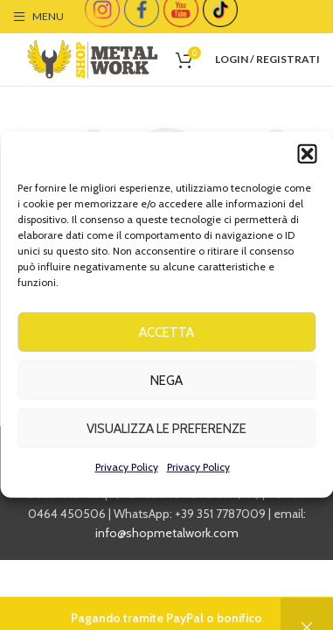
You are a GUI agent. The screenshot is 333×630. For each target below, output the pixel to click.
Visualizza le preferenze (166, 432)
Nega (166, 384)
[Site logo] (92, 58)
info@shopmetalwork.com (167, 533)
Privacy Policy (126, 470)
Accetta (166, 336)
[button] (307, 157)
